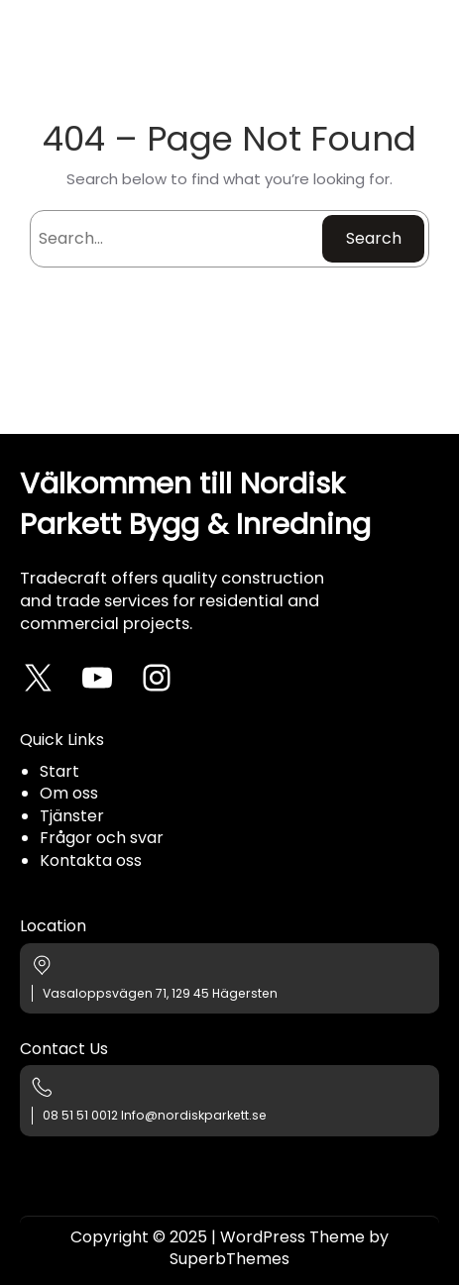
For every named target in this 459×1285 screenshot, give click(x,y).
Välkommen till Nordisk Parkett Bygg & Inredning (195, 503)
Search (374, 238)
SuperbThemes (229, 1258)
